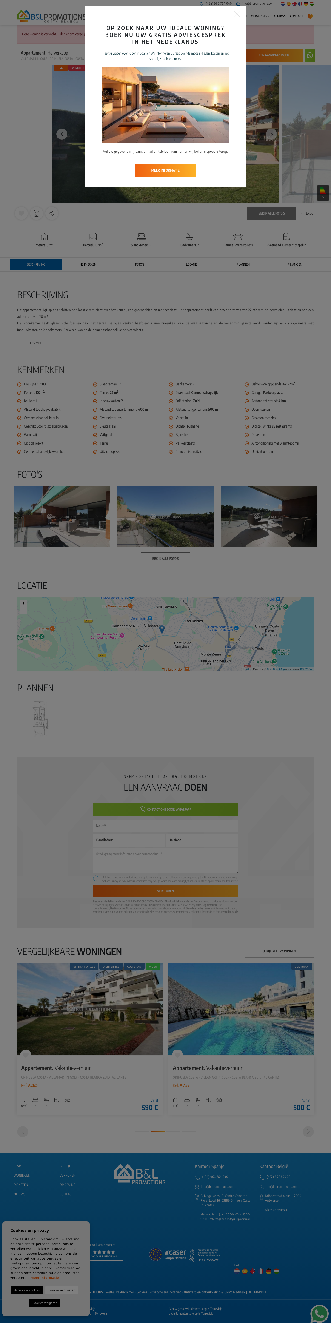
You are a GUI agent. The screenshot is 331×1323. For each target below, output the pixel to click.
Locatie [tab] (191, 265)
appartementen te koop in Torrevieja (191, 1314)
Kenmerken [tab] (87, 265)
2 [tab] (158, 1131)
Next (271, 134)
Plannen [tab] (243, 265)
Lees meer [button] (36, 343)
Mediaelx (239, 1292)
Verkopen (220, 16)
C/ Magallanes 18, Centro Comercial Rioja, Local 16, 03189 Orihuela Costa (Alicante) (225, 1200)
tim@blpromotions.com (282, 1187)
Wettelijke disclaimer (120, 1292)
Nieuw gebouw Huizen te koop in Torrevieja (195, 1309)
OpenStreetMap (276, 669)
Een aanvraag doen (274, 55)
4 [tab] (189, 1131)
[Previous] (22, 1131)
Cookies (142, 1292)
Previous (59, 134)
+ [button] (23, 603)
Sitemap (175, 1292)
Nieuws (280, 16)
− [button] (23, 610)
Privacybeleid (118, 881)
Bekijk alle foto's (271, 213)
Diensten (240, 16)
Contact (296, 16)
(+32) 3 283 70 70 (279, 1177)
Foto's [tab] (139, 265)
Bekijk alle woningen (279, 951)
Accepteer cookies (27, 1290)
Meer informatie (45, 1278)
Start (160, 16)
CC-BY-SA (306, 669)
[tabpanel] (90, 1039)
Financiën (295, 265)
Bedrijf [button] (174, 16)
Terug (307, 213)
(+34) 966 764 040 (216, 4)
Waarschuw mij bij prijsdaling (214, 55)
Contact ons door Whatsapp (166, 809)
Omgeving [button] (259, 16)
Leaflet (247, 669)
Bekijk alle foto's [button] (165, 559)
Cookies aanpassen (62, 1290)
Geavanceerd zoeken (141, 34)
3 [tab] (173, 1131)
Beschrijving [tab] (36, 265)
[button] (51, 213)
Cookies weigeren (44, 1303)
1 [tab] (142, 1131)
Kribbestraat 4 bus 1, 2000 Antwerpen (283, 1198)
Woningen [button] (196, 16)
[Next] (308, 1131)
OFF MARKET (257, 1292)
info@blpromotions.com (255, 4)
